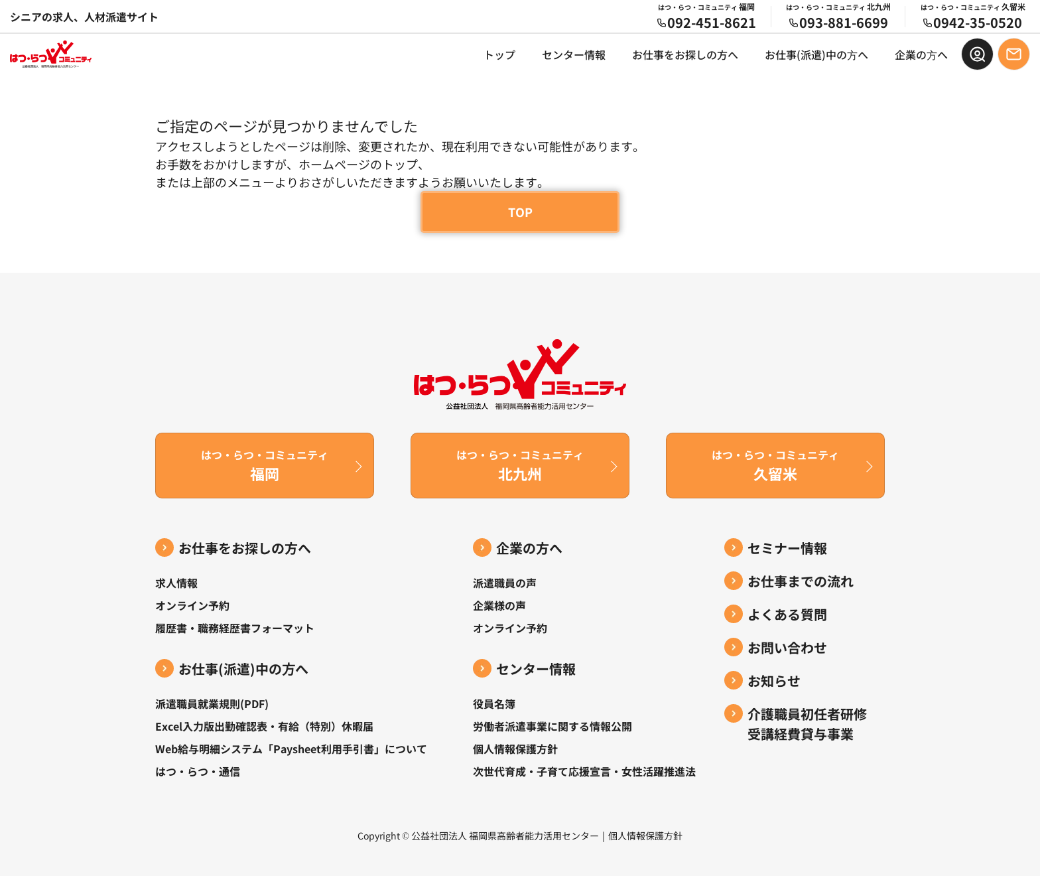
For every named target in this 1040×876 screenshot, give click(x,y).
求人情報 (176, 583)
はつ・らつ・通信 (197, 771)
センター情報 (574, 54)
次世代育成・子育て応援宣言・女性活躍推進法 (584, 771)
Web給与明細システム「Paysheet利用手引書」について (291, 749)
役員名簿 (494, 703)
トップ (499, 54)
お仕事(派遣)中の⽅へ (816, 54)
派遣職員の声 (505, 583)
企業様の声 (499, 605)
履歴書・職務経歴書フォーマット (234, 628)
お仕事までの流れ (801, 581)
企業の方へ (529, 547)
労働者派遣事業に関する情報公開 (552, 726)
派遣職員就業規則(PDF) (212, 703)
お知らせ (774, 680)
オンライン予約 (192, 605)
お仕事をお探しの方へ (685, 54)
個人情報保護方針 (515, 749)
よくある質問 (787, 614)
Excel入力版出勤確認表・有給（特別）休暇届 (264, 726)
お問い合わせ (787, 647)
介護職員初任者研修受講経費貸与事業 (807, 723)
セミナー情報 (787, 547)
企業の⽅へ (921, 54)
